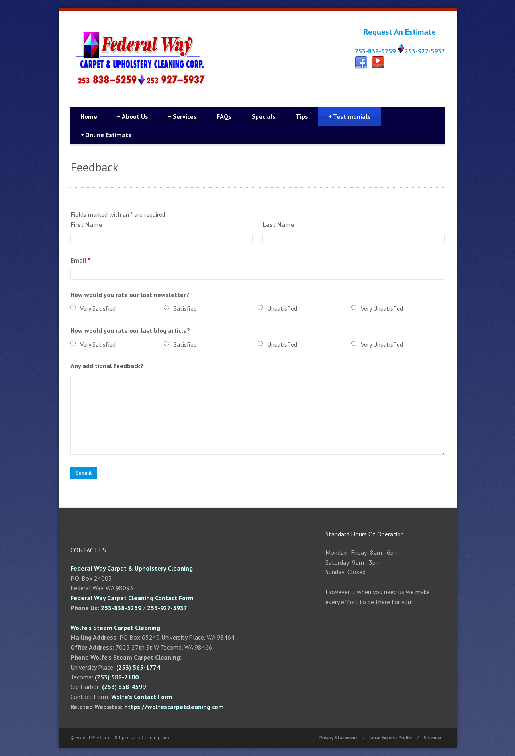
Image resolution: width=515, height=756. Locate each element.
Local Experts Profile (391, 737)
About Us (132, 116)
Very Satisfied (98, 308)
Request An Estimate (400, 32)
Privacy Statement (338, 737)
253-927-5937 (425, 51)
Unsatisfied (282, 308)
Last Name (278, 224)
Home (88, 116)
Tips (302, 116)
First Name (86, 224)
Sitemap (432, 737)
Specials (264, 116)
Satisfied (185, 308)
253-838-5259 (375, 51)
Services (182, 116)
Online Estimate (106, 134)
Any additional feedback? (106, 366)
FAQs (224, 116)
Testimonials (349, 116)
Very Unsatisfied (382, 308)
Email (80, 260)
